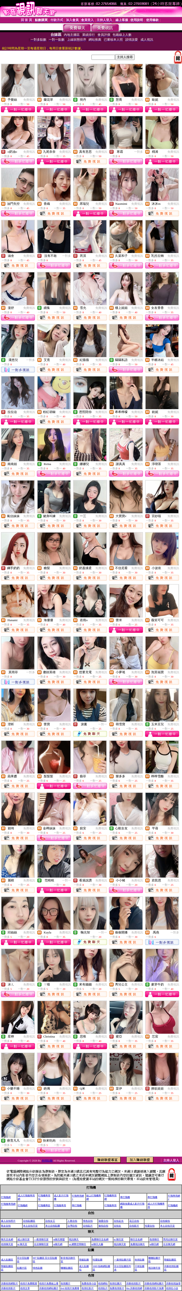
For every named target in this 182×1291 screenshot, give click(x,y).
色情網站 (103, 1283)
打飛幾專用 (60, 1205)
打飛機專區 (44, 1205)
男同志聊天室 (170, 1239)
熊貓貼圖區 (170, 1259)
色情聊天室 (7, 1244)
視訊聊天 (74, 1239)
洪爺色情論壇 (173, 1283)
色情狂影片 (88, 1288)
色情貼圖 (47, 1160)
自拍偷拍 (165, 1221)
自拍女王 (50, 1221)
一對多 (138, 151)
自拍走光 (119, 1221)
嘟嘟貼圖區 (67, 1268)
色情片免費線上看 (48, 1283)
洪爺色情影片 (133, 1283)
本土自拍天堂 (30, 1225)
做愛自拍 (103, 1221)
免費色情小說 (89, 1283)
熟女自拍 (6, 1225)
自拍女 (117, 1225)
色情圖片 (65, 1283)
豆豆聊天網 (169, 1244)
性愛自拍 (150, 1225)
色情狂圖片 (116, 1283)
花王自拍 (134, 1221)
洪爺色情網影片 (9, 1283)
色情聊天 (154, 1239)
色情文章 (25, 1288)
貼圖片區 (22, 1268)
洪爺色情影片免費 (154, 1288)
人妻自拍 (72, 1221)
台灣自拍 (72, 1225)
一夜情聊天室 (41, 1239)
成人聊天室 (23, 1239)
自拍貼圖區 (29, 1221)
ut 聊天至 (22, 1244)
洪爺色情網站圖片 (154, 1283)
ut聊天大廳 (97, 1244)
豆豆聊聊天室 (41, 1244)
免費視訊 (29, 99)
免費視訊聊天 (137, 1244)
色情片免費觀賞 (28, 1283)
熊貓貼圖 (84, 1259)
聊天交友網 (7, 1239)
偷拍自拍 (103, 1225)
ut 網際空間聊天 (77, 1244)
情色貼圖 (37, 1268)
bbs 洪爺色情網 (134, 1288)
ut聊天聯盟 (59, 1239)
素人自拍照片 (8, 1221)
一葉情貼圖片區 (122, 1259)
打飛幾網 (6, 1197)
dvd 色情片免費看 (70, 1288)
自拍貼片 (88, 1225)
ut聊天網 (57, 1244)
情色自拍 (88, 1221)
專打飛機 (125, 1197)
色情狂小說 (172, 1288)
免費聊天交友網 (99, 1239)
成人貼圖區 (7, 1259)
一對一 (102, 724)
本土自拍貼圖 (52, 1225)
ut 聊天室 (119, 1239)
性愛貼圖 (97, 1259)
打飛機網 (22, 1205)
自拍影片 (134, 1225)
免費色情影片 (117, 1288)
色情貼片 (103, 1288)
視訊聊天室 (120, 1244)
